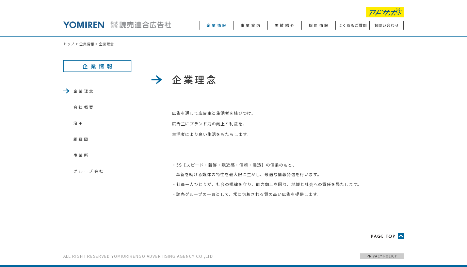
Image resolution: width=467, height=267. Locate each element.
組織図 (81, 139)
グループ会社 (89, 171)
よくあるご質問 (352, 25)
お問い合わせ (386, 25)
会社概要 (84, 107)
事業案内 (251, 25)
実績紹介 (285, 25)
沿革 (79, 123)
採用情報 (319, 25)
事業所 (81, 155)
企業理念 (84, 91)
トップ (69, 43)
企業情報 (217, 25)
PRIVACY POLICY (382, 255)
